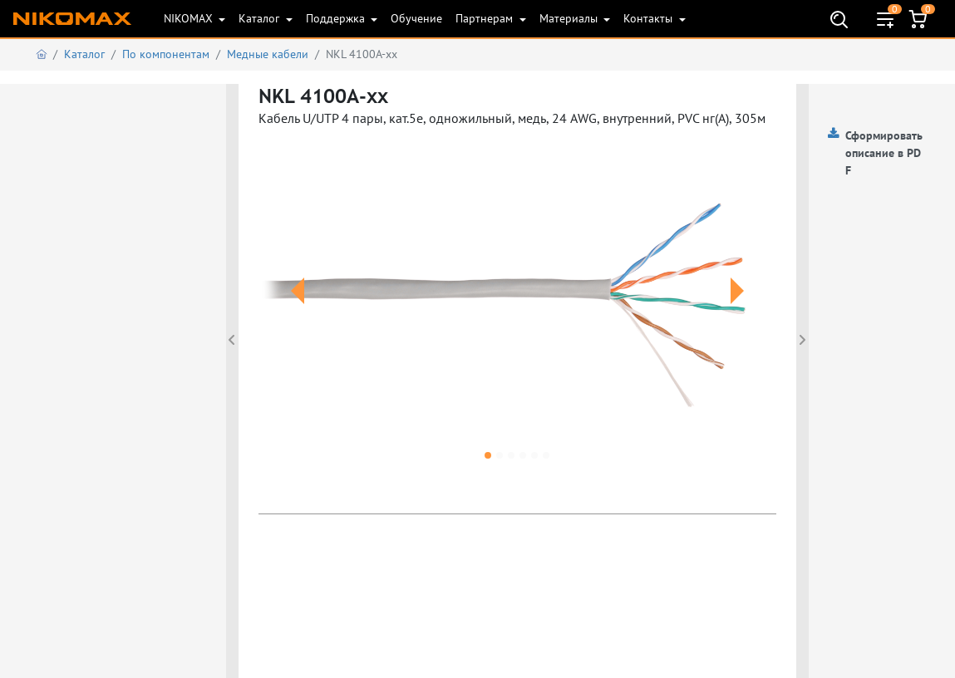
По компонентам (165, 54)
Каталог (261, 18)
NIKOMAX (190, 18)
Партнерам (485, 18)
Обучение (416, 18)
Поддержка (337, 18)
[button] (297, 310)
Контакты (649, 18)
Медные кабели (267, 54)
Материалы (570, 18)
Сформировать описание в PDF (884, 153)
